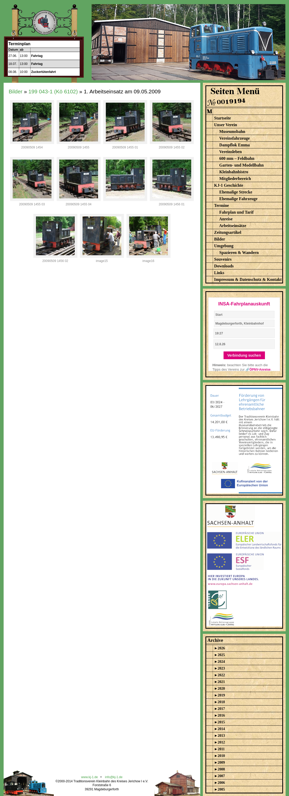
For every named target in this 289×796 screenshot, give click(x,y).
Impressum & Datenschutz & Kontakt (248, 279)
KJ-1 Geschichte (228, 185)
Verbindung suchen (244, 355)
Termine (221, 205)
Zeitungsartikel (227, 232)
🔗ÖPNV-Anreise (258, 369)
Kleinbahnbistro (233, 172)
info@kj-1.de (114, 777)
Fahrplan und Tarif (236, 212)
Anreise (226, 219)
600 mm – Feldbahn (237, 158)
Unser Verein (225, 125)
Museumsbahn (232, 131)
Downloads (224, 266)
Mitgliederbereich (235, 178)
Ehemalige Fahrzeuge (238, 199)
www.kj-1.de (89, 777)
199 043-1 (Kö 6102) (53, 91)
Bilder (16, 91)
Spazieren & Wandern (239, 252)
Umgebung (224, 246)
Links (219, 273)
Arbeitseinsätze (232, 225)
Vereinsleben (230, 151)
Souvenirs (223, 259)
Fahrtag (37, 56)
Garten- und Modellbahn (241, 165)
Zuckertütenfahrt (43, 72)
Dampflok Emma (234, 145)
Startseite (222, 118)
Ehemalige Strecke (235, 192)
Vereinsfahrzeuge (234, 138)
